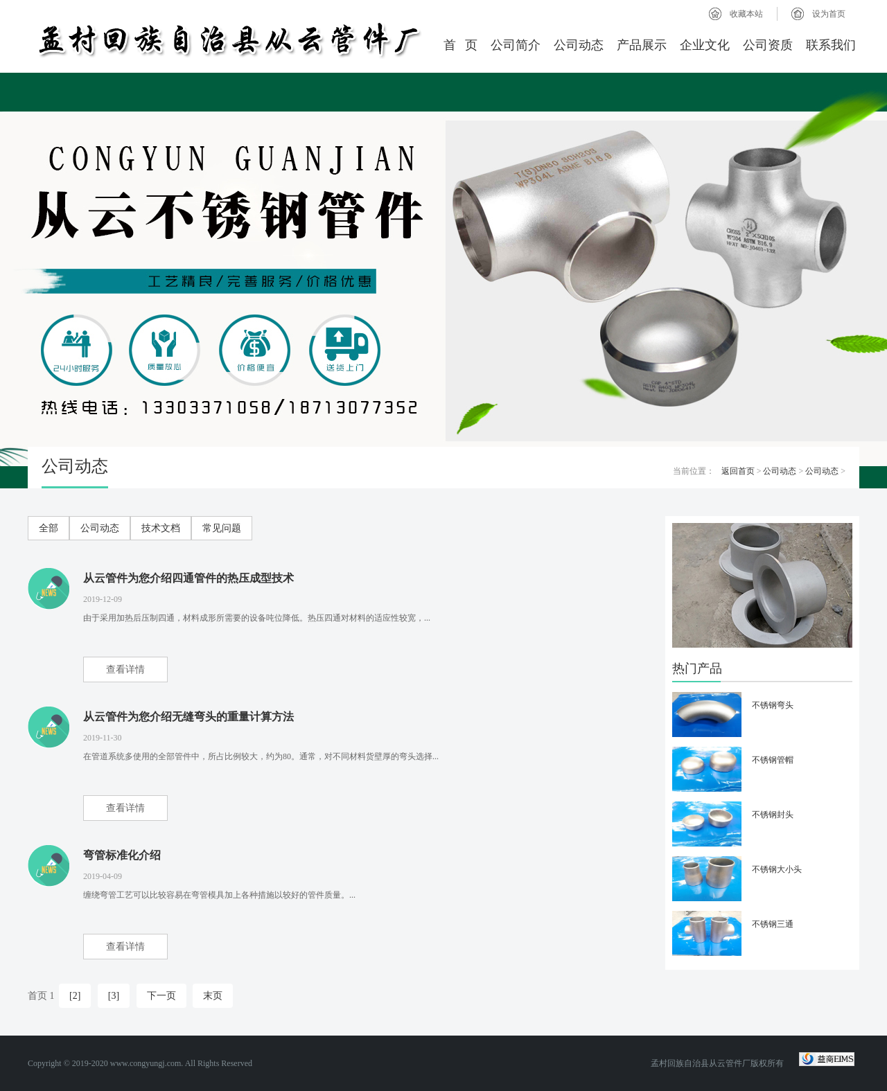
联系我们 (831, 45)
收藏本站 (746, 14)
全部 (48, 528)
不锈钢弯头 (772, 705)
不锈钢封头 (772, 814)
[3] (113, 996)
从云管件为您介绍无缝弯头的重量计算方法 (188, 716)
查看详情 (125, 669)
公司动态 (579, 45)
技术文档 (160, 528)
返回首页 (738, 471)
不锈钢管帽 (772, 760)
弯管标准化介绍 (122, 855)
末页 (212, 996)
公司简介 (516, 45)
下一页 (161, 996)
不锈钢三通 (772, 924)
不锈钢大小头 (777, 869)
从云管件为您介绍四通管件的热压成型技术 (188, 578)
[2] (74, 996)
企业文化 (705, 45)
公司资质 (768, 45)
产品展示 (642, 45)
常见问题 (221, 528)
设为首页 (828, 14)
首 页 (461, 45)
